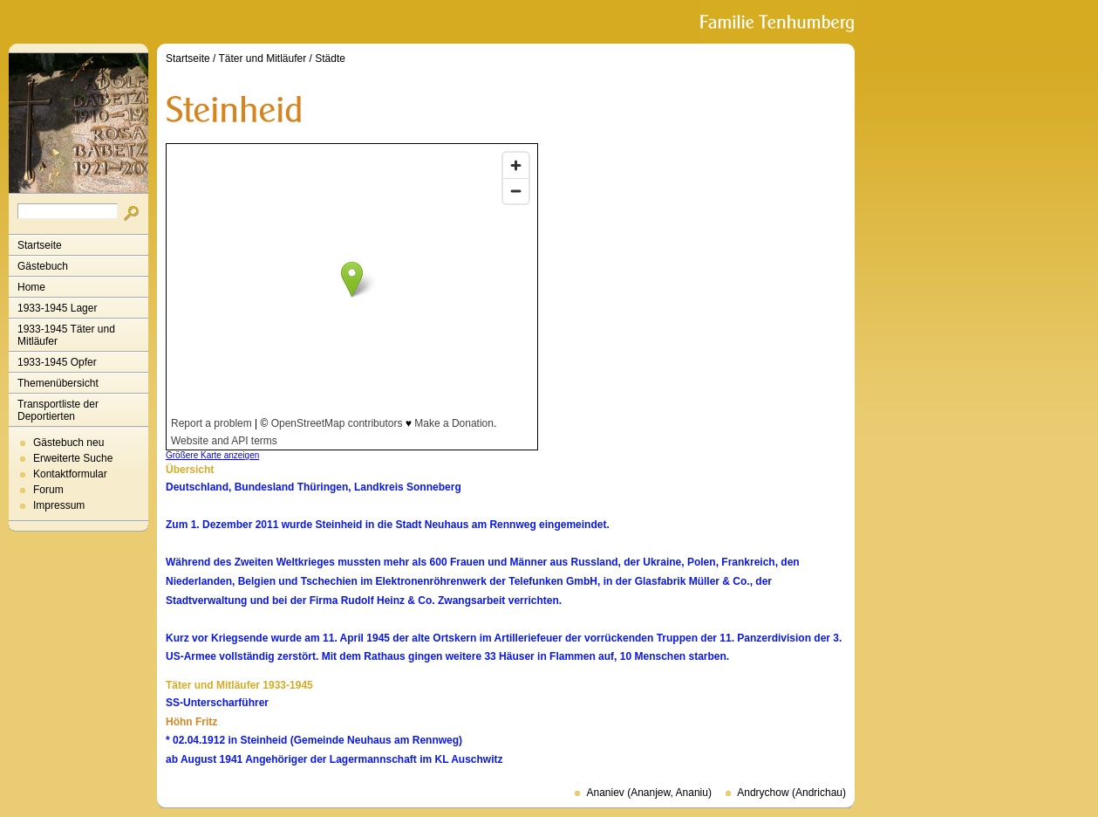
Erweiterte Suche (73, 458)
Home (31, 287)
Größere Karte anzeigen (212, 455)
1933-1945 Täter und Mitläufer (66, 335)
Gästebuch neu (68, 442)
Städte (330, 58)
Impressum (59, 505)
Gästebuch (42, 266)
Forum (48, 490)
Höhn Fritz (191, 722)
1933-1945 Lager (57, 308)
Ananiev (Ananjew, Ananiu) (648, 792)
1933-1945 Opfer (57, 362)
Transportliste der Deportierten (58, 410)
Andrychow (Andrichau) (791, 792)
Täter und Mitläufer (263, 58)
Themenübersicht (58, 383)
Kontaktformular (70, 474)
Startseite (39, 245)
